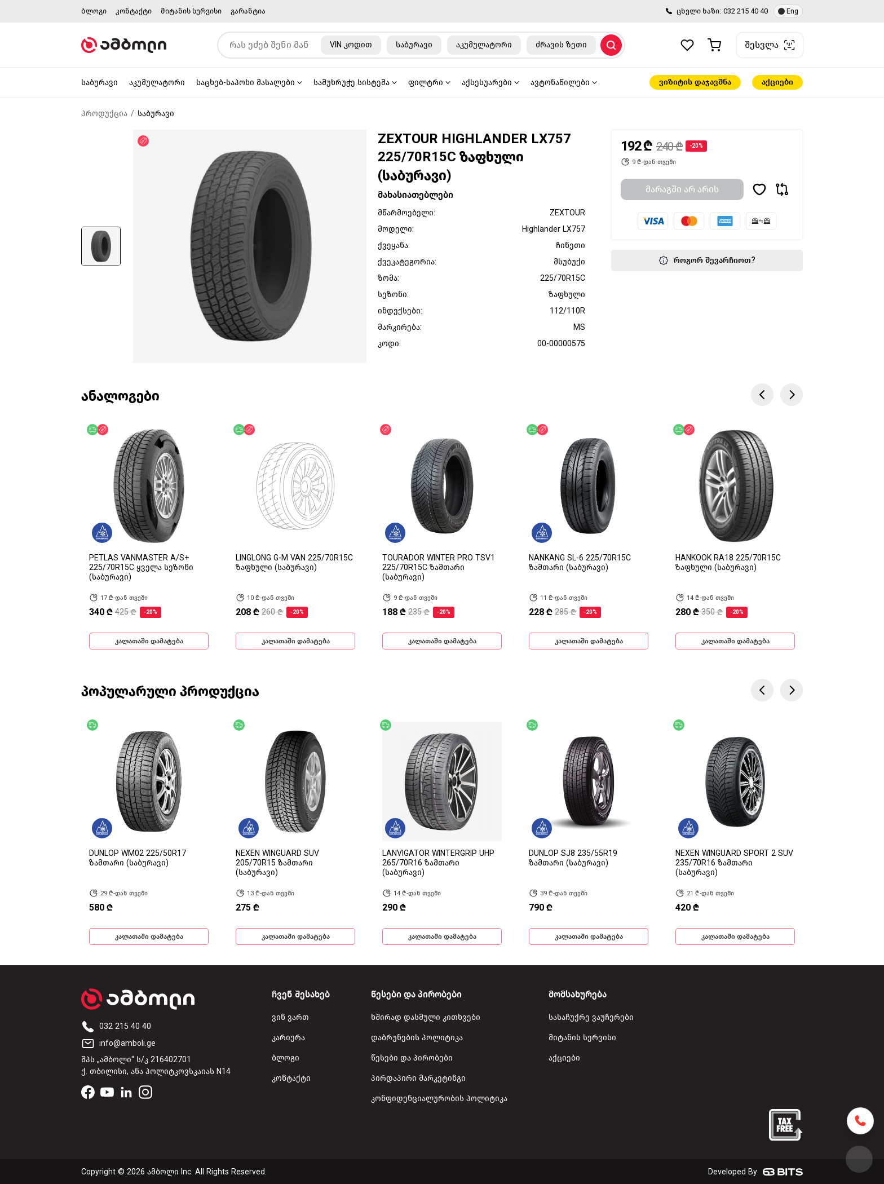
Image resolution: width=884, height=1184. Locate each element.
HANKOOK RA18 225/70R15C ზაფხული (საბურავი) (728, 562)
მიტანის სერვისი (191, 11)
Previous (762, 394)
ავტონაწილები (560, 82)
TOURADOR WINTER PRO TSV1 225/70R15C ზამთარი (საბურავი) (438, 567)
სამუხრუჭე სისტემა (351, 82)
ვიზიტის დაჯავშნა (695, 82)
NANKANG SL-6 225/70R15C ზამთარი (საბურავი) (580, 562)
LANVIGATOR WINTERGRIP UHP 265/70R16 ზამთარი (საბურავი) (438, 863)
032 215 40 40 (745, 11)
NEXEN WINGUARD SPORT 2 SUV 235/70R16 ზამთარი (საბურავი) (734, 863)
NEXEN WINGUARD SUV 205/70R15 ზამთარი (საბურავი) (277, 863)
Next (791, 394)
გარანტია (248, 11)
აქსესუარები (487, 82)
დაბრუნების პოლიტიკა (417, 1037)
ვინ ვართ (290, 1017)
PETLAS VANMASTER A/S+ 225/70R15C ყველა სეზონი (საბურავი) (141, 567)
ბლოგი (94, 11)
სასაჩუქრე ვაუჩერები (591, 1017)
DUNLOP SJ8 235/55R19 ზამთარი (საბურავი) (573, 858)
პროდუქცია (104, 113)
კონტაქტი (134, 11)
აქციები (777, 82)
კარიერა (288, 1037)
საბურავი (99, 82)
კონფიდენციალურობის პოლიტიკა (439, 1098)
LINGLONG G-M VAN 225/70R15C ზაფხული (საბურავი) (294, 562)
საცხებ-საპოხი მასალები (245, 82)
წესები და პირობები (412, 1058)
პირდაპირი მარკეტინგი (418, 1078)
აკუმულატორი (157, 82)
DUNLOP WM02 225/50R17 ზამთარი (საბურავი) (137, 858)
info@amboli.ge (118, 1043)
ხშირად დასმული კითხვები (425, 1017)
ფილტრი (425, 82)
